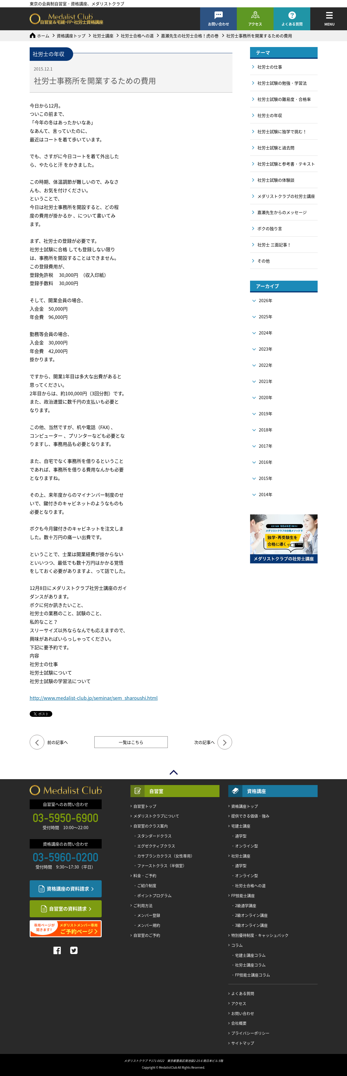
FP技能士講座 (243, 895)
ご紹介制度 (146, 885)
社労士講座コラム (250, 965)
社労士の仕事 (269, 67)
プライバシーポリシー (250, 1033)
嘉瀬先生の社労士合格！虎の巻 (190, 36)
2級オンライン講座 (251, 915)
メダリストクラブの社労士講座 (286, 196)
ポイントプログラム (154, 895)
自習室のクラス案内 (150, 826)
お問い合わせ (218, 24)
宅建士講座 (240, 826)
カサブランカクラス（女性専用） (166, 856)
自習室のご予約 (146, 935)
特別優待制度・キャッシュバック (260, 935)
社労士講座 (103, 36)
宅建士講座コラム (250, 955)
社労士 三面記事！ (274, 244)
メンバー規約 (148, 925)
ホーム (43, 36)
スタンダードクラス (154, 836)
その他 (263, 261)
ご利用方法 (142, 905)
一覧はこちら (131, 742)
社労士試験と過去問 (275, 147)
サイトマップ (242, 1043)
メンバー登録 (148, 915)
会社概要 (239, 1023)
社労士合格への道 (137, 36)
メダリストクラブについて (156, 816)
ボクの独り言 (269, 228)
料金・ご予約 (144, 875)
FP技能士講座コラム (252, 975)
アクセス (255, 24)
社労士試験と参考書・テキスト (286, 164)
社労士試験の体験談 (275, 180)
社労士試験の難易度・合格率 (284, 99)
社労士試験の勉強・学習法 (282, 83)
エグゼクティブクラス (156, 846)
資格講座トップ (71, 36)
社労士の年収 (269, 115)
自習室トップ (144, 806)
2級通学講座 (245, 905)
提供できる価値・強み (250, 816)
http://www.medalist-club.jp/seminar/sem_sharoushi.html (94, 697)
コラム (237, 945)
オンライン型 (246, 846)
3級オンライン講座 (251, 925)
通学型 (241, 836)
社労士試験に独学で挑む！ (282, 131)
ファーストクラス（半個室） (162, 865)
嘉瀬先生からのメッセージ (282, 212)
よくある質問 (292, 24)
